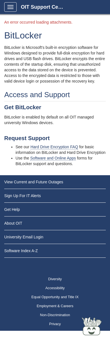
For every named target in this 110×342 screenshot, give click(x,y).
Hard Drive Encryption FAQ (54, 147)
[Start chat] (92, 326)
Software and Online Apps (53, 158)
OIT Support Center (44, 7)
